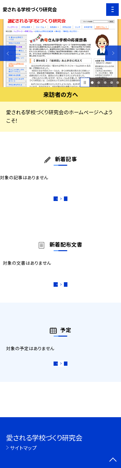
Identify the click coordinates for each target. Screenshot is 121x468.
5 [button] (117, 82)
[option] (60, 53)
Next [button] (113, 53)
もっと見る (57, 200)
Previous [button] (8, 53)
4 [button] (111, 82)
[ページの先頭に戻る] (113, 460)
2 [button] (98, 82)
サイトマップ (23, 447)
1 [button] (92, 82)
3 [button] (105, 82)
